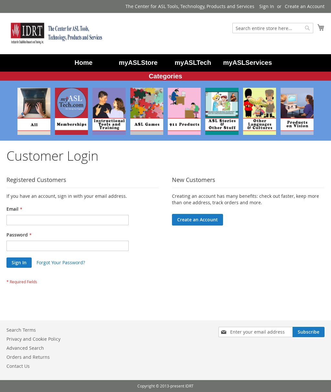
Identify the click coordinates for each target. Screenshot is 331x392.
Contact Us (18, 366)
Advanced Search (25, 348)
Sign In (266, 6)
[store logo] (54, 33)
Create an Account (305, 6)
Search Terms (21, 330)
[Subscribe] (309, 332)
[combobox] (272, 28)
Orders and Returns (28, 357)
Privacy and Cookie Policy (33, 339)
